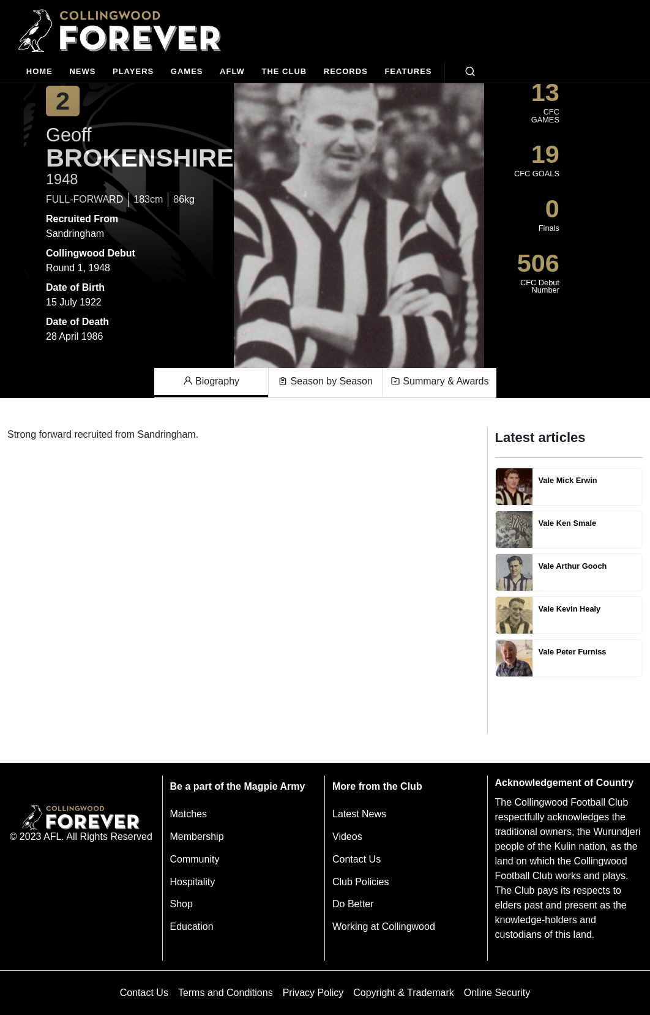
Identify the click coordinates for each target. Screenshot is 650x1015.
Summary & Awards (439, 381)
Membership (197, 836)
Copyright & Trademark (403, 992)
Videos (347, 836)
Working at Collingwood (383, 926)
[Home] (39, 72)
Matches (188, 814)
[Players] (133, 72)
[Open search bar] (470, 72)
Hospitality (192, 882)
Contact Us (356, 859)
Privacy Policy (313, 992)
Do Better (353, 904)
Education (192, 926)
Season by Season (325, 381)
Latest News (359, 814)
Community (195, 859)
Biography (211, 381)
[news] (83, 72)
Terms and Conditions (225, 992)
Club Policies (360, 882)
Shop (181, 904)
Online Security (497, 992)
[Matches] (187, 72)
